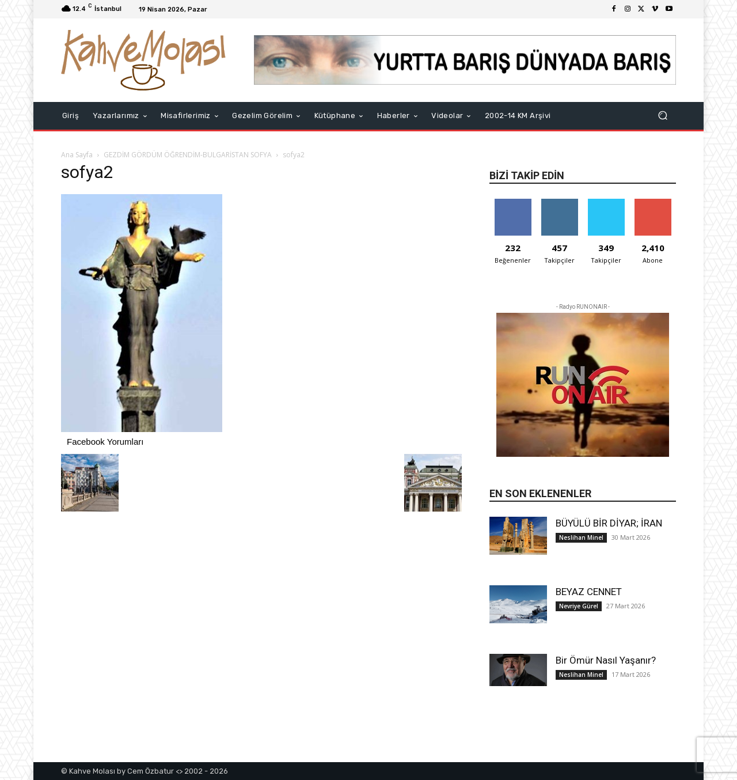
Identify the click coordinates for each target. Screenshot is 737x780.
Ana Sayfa (77, 155)
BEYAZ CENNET (589, 591)
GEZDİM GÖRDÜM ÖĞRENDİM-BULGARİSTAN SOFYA (188, 155)
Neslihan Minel (581, 537)
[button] (662, 115)
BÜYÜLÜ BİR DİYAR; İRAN (609, 523)
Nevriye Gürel (578, 606)
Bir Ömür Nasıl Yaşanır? (606, 660)
